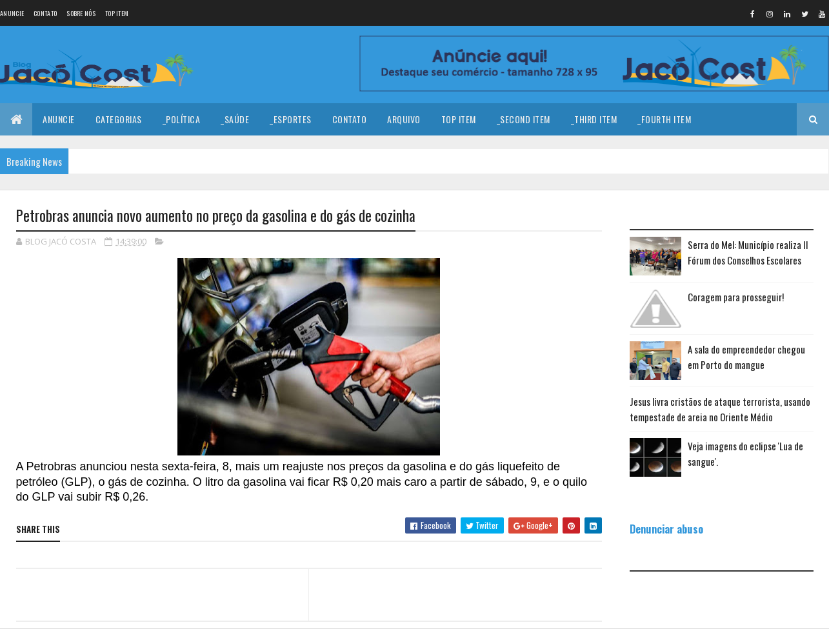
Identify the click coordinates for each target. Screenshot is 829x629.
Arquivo (404, 119)
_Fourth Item (664, 119)
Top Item (116, 13)
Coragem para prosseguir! (736, 297)
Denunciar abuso (666, 529)
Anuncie (12, 13)
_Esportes (291, 119)
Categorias (118, 119)
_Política (182, 119)
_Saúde (235, 119)
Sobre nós (80, 13)
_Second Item (523, 119)
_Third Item (594, 119)
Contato (45, 13)
